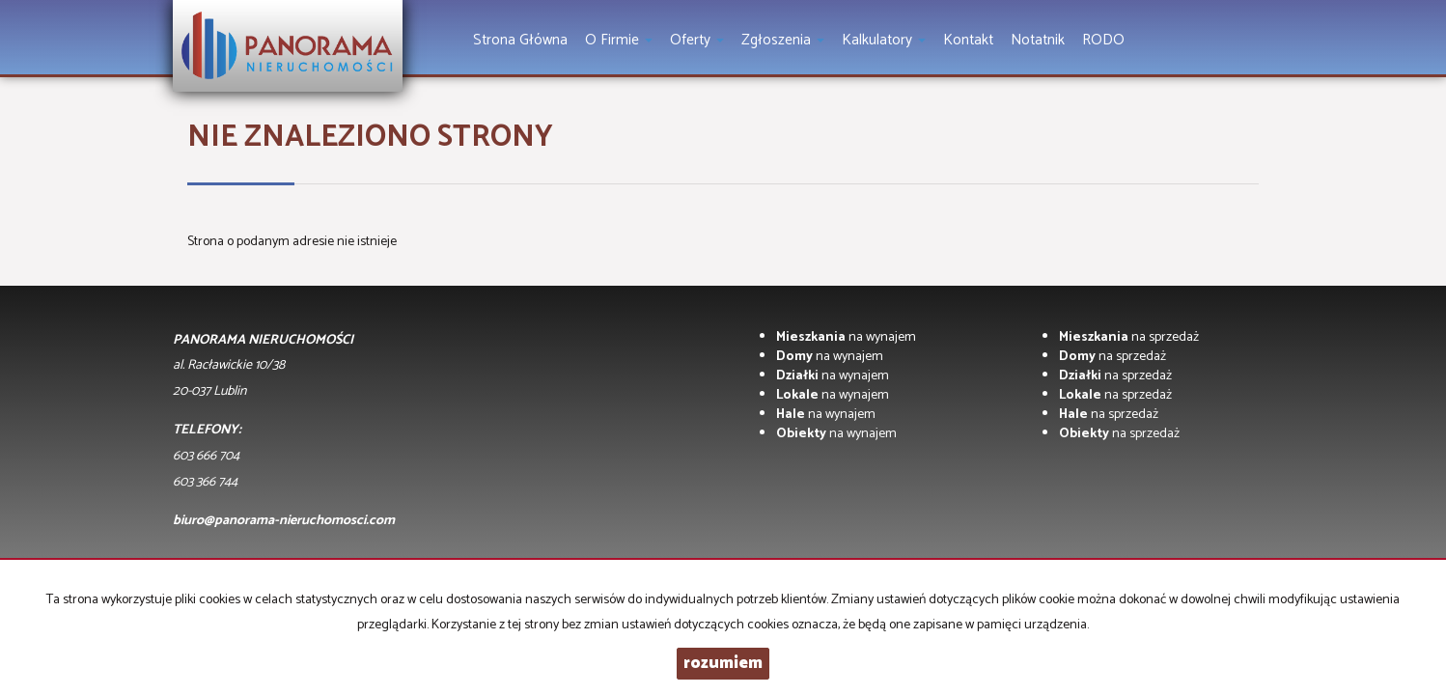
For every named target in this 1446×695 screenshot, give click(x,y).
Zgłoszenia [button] (782, 40)
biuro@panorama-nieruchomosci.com (284, 521)
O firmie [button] (619, 40)
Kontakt (968, 40)
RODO (1103, 40)
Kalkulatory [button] (884, 40)
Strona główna (520, 40)
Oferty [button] (697, 40)
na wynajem (846, 337)
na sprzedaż (1129, 337)
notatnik (1038, 40)
